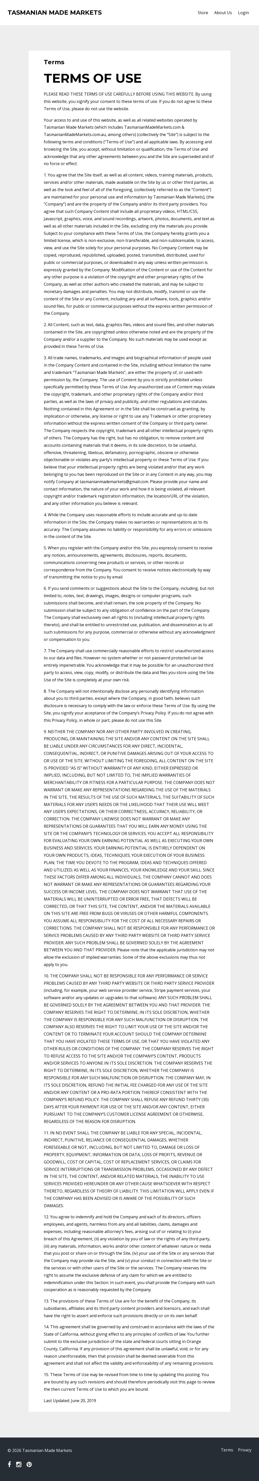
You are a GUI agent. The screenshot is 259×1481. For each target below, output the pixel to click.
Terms (226, 1450)
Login (243, 12)
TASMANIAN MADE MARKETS (55, 12)
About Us (223, 12)
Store (203, 12)
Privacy (244, 1450)
